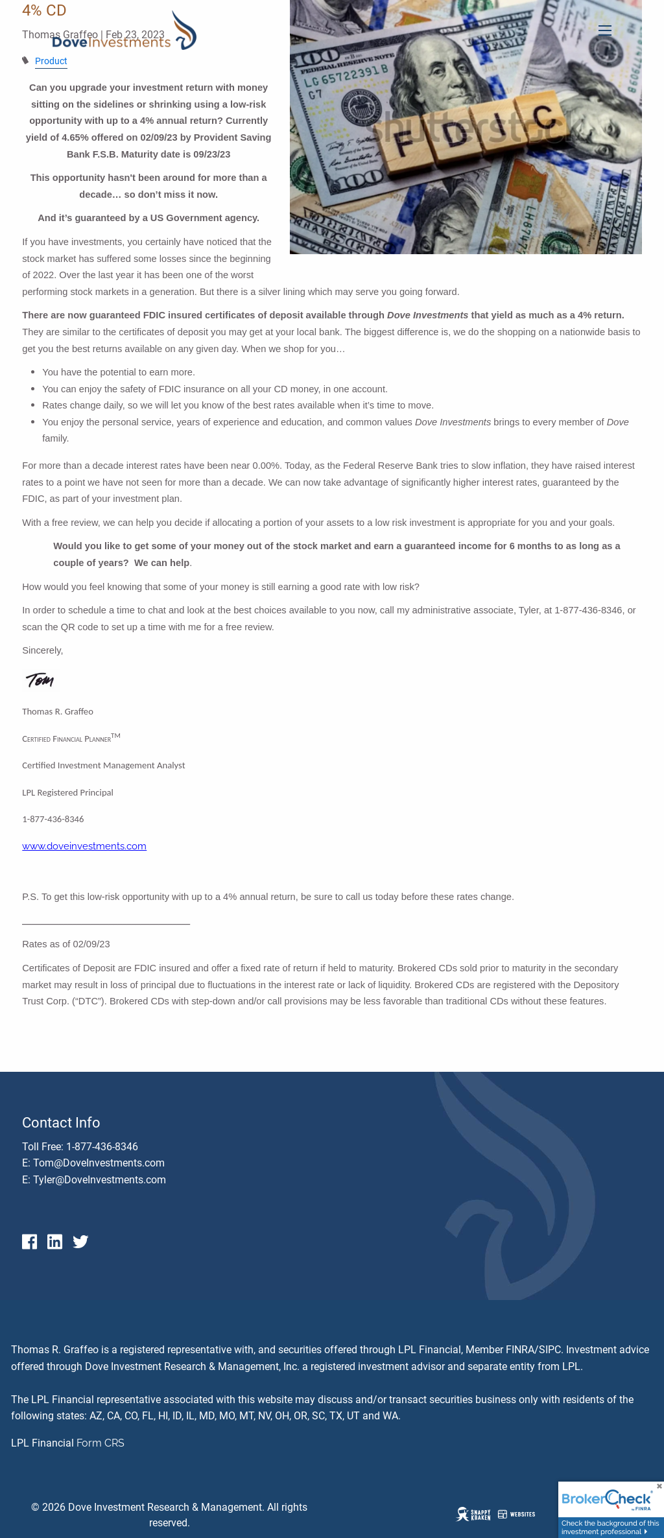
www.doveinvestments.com (84, 845)
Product (51, 61)
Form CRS (100, 1443)
